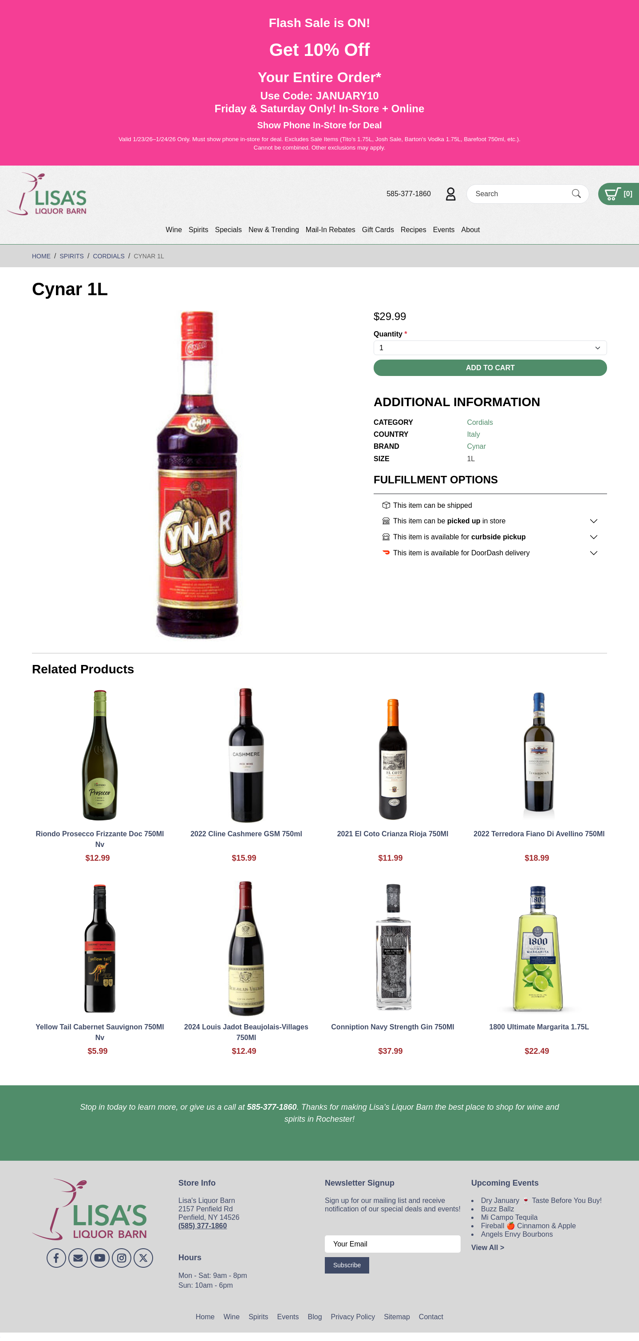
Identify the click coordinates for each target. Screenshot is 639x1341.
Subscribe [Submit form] (347, 1265)
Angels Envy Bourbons (517, 1234)
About (471, 229)
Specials (228, 229)
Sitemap (397, 1317)
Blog (315, 1317)
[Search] (520, 194)
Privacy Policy (353, 1317)
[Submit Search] (576, 193)
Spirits (198, 229)
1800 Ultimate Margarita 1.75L (539, 1027)
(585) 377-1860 (202, 1226)
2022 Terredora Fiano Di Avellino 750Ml (539, 834)
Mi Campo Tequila (509, 1217)
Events (444, 229)
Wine (174, 229)
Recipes (413, 229)
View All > (487, 1247)
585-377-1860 (409, 194)
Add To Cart (490, 368)
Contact (431, 1317)
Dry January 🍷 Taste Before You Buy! (541, 1200)
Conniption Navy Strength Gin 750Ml (392, 1027)
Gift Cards (378, 229)
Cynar (476, 446)
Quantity (390, 334)
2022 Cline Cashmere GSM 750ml (246, 834)
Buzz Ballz (497, 1209)
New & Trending (273, 229)
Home (205, 1317)
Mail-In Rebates (330, 229)
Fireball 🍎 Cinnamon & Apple (528, 1226)
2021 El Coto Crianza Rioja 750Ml (393, 834)
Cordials (480, 422)
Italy (473, 434)
